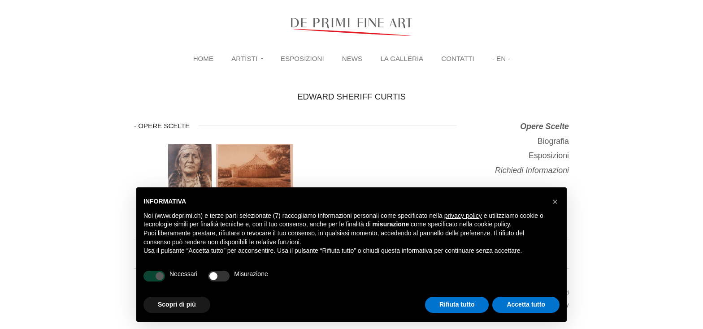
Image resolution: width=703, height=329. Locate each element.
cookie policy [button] (492, 224)
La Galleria (401, 58)
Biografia (553, 141)
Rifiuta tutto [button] (457, 304)
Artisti (244, 58)
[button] (555, 202)
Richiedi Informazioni (532, 170)
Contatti (457, 58)
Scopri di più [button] (177, 304)
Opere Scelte (544, 126)
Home (203, 58)
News (352, 58)
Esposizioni (302, 58)
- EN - (501, 58)
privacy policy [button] (463, 215)
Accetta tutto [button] (526, 304)
